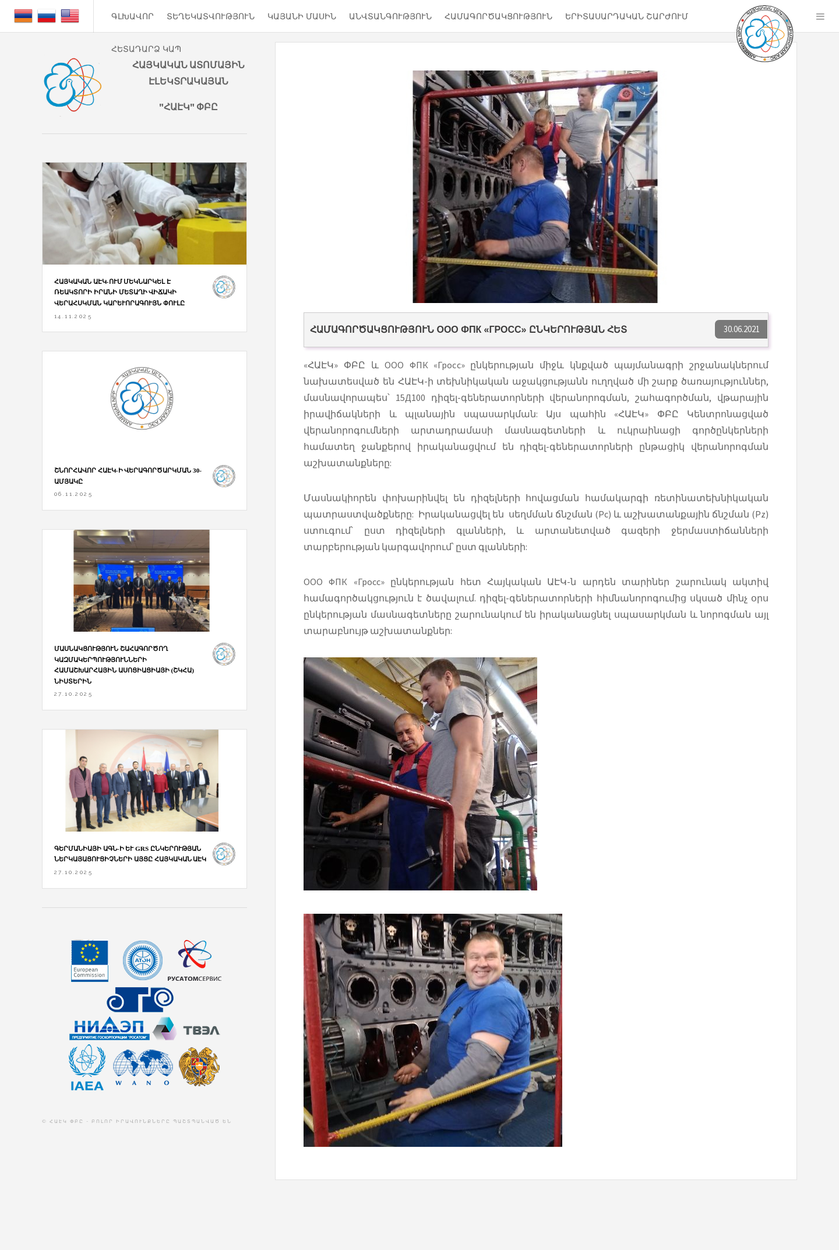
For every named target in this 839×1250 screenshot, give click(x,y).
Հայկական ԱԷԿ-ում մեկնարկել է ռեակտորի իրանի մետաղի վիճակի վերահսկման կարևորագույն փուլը (119, 292)
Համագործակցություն (498, 16)
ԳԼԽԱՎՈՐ (132, 16)
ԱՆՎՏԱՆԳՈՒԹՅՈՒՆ (390, 16)
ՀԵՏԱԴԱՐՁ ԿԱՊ (146, 49)
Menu (820, 16)
